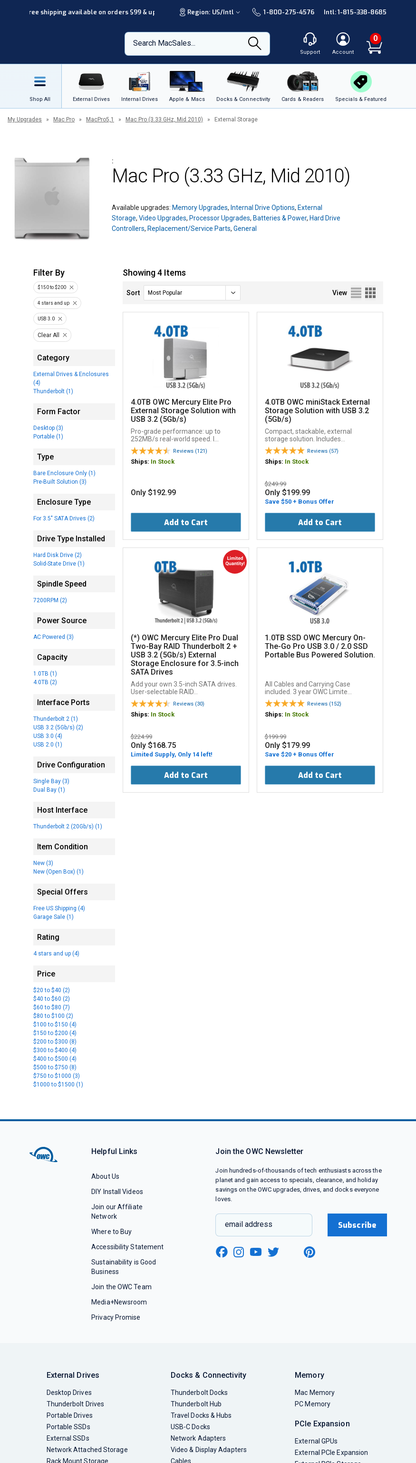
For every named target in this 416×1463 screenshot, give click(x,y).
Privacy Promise (115, 1317)
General (245, 228)
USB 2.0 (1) (47, 744)
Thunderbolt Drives (76, 1404)
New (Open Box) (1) (58, 871)
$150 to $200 (52, 287)
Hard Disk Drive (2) (57, 555)
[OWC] (67, 44)
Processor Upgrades (219, 218)
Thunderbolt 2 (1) (55, 719)
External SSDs (68, 1438)
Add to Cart (186, 522)
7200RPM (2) (50, 600)
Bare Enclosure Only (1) (64, 473)
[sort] (192, 292)
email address (248, 1224)
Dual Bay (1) (49, 789)
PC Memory (312, 1404)
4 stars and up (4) (56, 953)
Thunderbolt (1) (53, 391)
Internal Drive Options (263, 207)
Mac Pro (64, 119)
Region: (211, 12)
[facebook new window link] (221, 1252)
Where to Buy (111, 1231)
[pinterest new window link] (309, 1252)
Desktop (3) (48, 428)
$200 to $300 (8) (55, 1041)
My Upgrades (25, 119)
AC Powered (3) (53, 637)
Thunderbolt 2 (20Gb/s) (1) (67, 826)
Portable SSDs (68, 1427)
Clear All (48, 335)
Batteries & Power (280, 218)
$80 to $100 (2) (53, 1016)
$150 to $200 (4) (55, 1033)
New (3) (43, 863)
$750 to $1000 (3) (56, 1076)
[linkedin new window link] (292, 1252)
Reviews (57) (323, 451)
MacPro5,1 (100, 119)
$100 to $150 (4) (55, 1024)
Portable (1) (48, 436)
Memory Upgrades (200, 207)
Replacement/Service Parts (189, 228)
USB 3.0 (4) (47, 736)
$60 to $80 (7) (51, 1007)
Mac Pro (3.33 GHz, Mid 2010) (164, 119)
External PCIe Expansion (331, 1452)
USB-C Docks (190, 1427)
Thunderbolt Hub (196, 1404)
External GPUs (316, 1441)
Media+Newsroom (119, 1302)
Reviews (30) (188, 704)
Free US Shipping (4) (59, 908)
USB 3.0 (46, 318)
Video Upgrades (162, 218)
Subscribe (357, 1225)
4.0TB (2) (45, 682)
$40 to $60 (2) (51, 998)
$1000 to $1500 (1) (58, 1084)
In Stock (162, 461)
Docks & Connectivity (208, 1375)
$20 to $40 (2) (51, 990)
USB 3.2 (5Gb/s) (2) (58, 727)
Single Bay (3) (51, 781)
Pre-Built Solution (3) (60, 481)
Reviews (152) (324, 704)
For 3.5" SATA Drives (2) (64, 518)
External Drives (73, 1375)
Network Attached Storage (87, 1449)
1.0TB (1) (45, 673)
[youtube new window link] (256, 1252)
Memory (309, 1375)
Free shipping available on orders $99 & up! (91, 12)
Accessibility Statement (127, 1247)
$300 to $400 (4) (55, 1050)
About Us (105, 1176)
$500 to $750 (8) (55, 1067)
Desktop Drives (69, 1392)
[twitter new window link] (274, 1250)
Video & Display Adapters (209, 1449)
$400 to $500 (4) (55, 1058)
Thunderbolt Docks (199, 1392)
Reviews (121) (190, 451)
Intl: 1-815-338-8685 (355, 12)
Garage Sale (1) (53, 917)
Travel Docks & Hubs (201, 1415)
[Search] (254, 44)
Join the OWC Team (121, 1287)
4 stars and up (53, 303)
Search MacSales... (164, 43)
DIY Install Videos (117, 1191)
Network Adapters (198, 1438)
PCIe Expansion (322, 1423)
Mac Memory (315, 1392)
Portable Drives (70, 1415)
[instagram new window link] (238, 1252)
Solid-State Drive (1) (59, 563)
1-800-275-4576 (283, 12)
